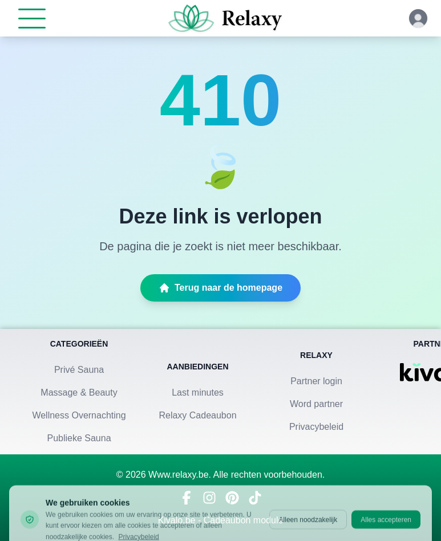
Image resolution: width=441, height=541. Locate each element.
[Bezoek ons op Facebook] (186, 498)
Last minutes (198, 392)
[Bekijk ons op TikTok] (255, 498)
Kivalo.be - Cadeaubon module (221, 520)
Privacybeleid (316, 427)
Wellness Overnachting (79, 415)
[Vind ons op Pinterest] (232, 498)
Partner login (316, 381)
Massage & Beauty (79, 392)
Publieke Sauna (79, 438)
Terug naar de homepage (220, 288)
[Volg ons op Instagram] (209, 498)
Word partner (316, 404)
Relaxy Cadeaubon (197, 415)
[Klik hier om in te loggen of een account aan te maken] (418, 18)
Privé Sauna (79, 370)
